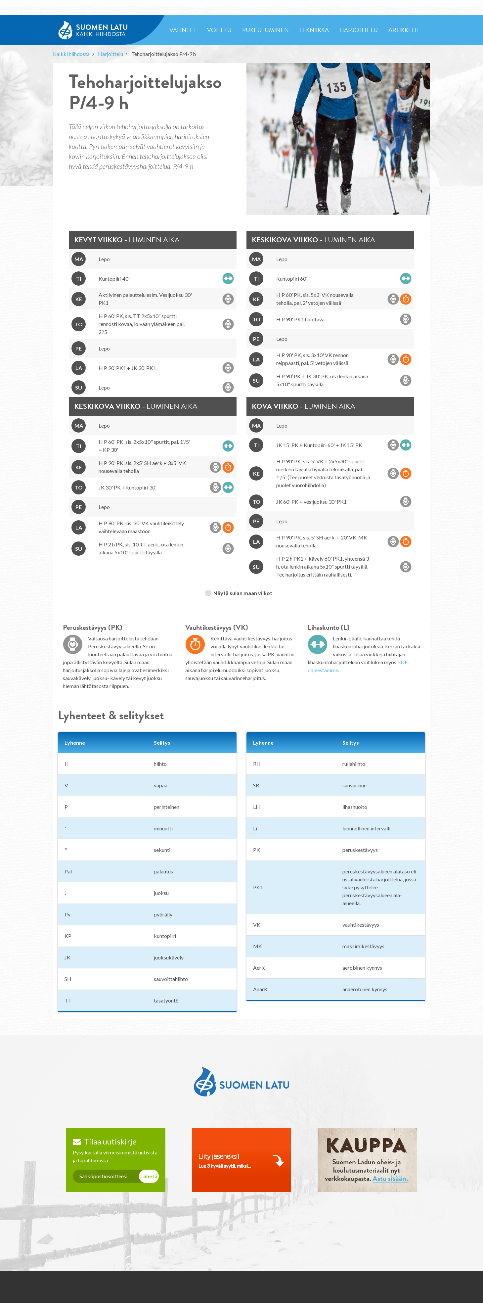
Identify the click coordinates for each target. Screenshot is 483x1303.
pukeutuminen (265, 29)
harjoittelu (358, 29)
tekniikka (314, 29)
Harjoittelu (110, 54)
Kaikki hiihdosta (71, 54)
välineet (183, 29)
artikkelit (403, 29)
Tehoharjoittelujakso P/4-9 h (163, 54)
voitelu (219, 29)
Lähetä (148, 1176)
